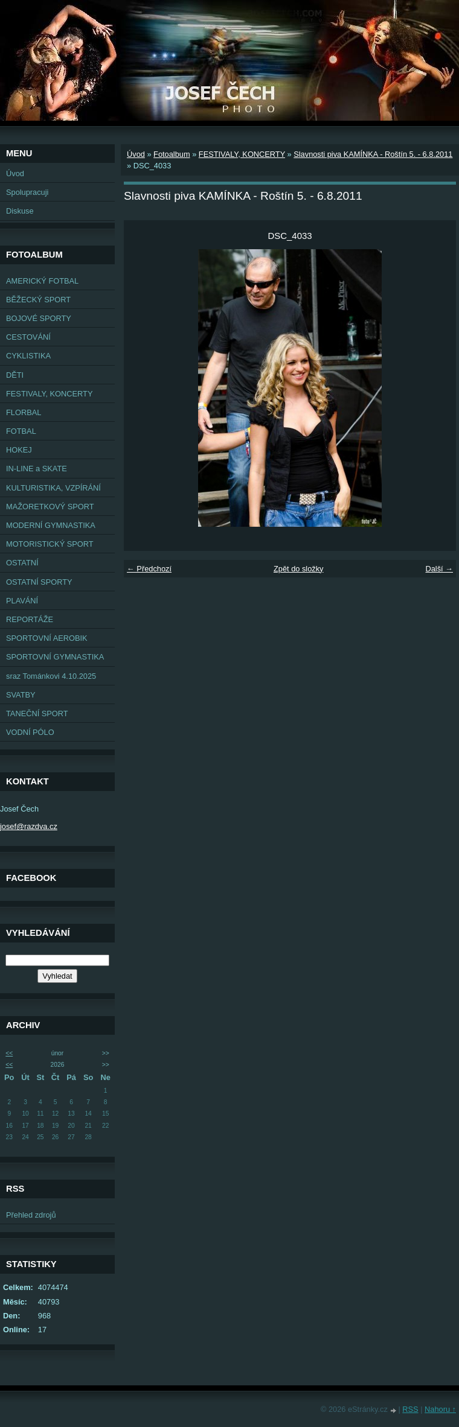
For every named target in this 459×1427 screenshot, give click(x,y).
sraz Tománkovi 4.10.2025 (51, 676)
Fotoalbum (171, 154)
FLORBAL (23, 412)
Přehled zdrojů (31, 1214)
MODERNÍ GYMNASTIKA (50, 525)
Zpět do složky (299, 568)
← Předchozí (149, 568)
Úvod (15, 173)
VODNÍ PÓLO (30, 732)
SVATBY (21, 694)
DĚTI (15, 375)
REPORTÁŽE (29, 619)
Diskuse (20, 210)
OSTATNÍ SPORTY (39, 581)
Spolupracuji (27, 192)
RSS (410, 1409)
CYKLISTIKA (28, 355)
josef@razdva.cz (28, 826)
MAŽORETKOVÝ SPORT (50, 506)
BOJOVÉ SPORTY (38, 318)
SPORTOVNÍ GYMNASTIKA (55, 656)
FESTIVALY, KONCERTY (49, 393)
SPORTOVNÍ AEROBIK (47, 638)
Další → (439, 568)
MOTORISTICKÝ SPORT (50, 543)
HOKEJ (19, 449)
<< (9, 1053)
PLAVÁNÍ (22, 600)
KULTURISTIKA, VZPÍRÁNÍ (53, 487)
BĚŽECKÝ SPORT (38, 299)
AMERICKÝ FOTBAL (42, 280)
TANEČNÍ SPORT (37, 713)
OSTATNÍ (22, 562)
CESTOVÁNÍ (28, 337)
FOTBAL (21, 431)
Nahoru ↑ (440, 1409)
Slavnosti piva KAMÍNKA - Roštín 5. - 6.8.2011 (373, 154)
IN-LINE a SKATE (36, 468)
